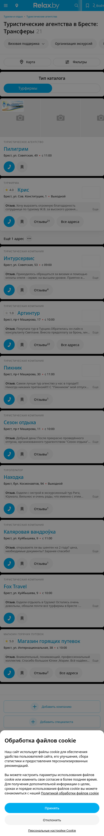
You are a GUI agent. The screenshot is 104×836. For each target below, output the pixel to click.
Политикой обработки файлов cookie (70, 793)
